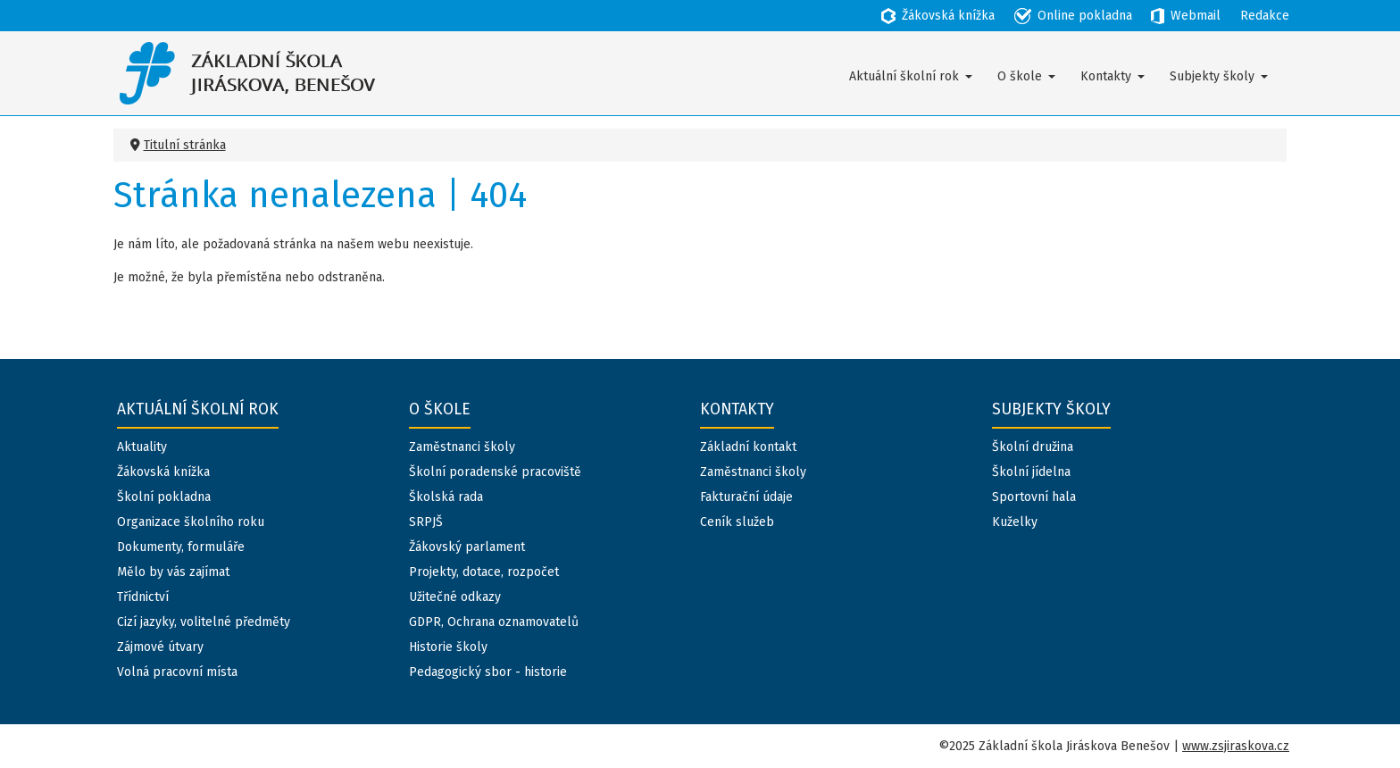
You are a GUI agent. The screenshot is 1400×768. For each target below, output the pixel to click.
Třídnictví (143, 597)
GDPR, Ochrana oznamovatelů (494, 622)
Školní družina (1032, 447)
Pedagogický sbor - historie (488, 672)
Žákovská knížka (163, 472)
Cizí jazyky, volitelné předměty (203, 622)
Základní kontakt (748, 447)
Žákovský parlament (467, 547)
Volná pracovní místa (177, 672)
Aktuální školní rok (904, 76)
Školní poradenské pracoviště (495, 472)
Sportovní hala (1034, 497)
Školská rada (446, 497)
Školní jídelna (1031, 472)
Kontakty (1105, 76)
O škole (1019, 76)
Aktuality (142, 447)
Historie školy (448, 647)
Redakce (1264, 15)
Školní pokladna (164, 497)
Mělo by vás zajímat (173, 572)
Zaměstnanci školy (462, 447)
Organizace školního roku (190, 522)
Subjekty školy (1212, 76)
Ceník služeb (737, 522)
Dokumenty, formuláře (181, 547)
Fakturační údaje (746, 497)
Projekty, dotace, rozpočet (484, 572)
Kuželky (1015, 522)
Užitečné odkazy (455, 597)
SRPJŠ (426, 522)
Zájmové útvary (160, 647)
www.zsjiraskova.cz (1235, 746)
